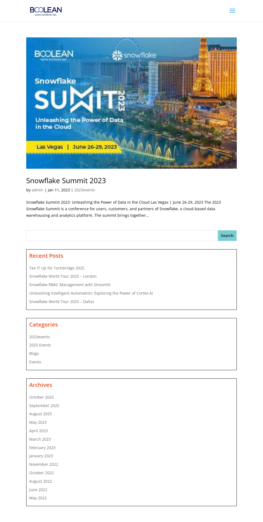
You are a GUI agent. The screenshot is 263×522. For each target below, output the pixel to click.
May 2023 (38, 422)
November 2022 (43, 464)
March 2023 (40, 439)
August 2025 (40, 413)
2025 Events (40, 345)
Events (35, 361)
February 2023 (42, 447)
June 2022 (38, 489)
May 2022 (38, 497)
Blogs (34, 353)
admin (37, 189)
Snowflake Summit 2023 (66, 180)
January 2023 (41, 455)
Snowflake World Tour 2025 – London (63, 276)
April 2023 (38, 430)
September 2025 (44, 405)
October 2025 (41, 397)
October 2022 (41, 472)
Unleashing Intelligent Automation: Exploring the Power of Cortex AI (91, 293)
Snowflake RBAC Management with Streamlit (70, 284)
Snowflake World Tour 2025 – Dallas (61, 301)
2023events (84, 189)
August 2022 (40, 481)
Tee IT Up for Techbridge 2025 (56, 268)
